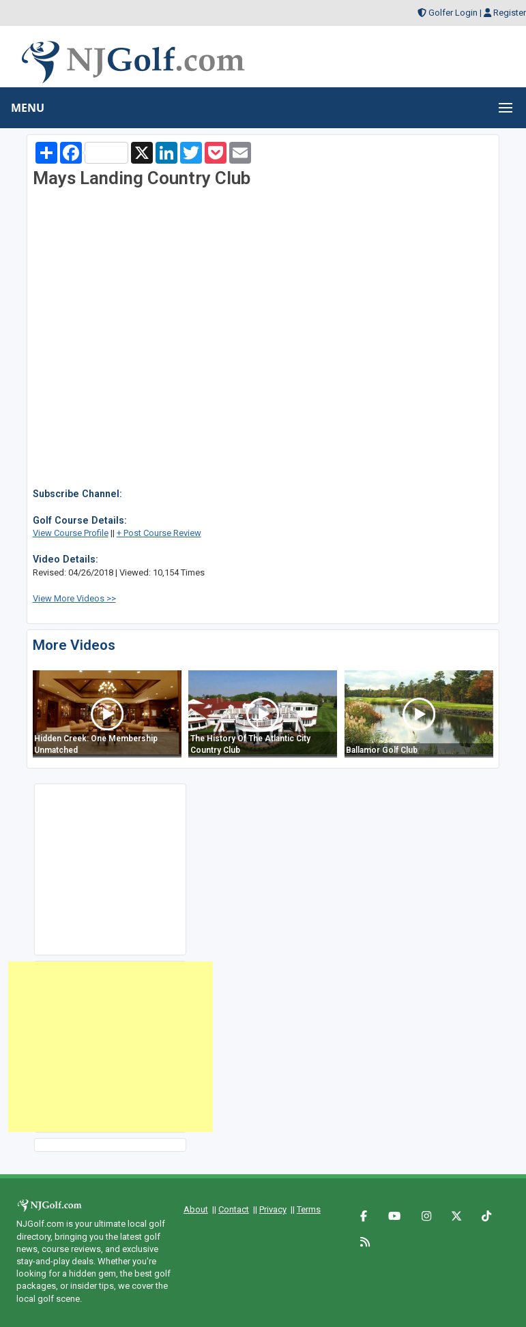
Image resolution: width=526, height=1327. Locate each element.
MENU (27, 107)
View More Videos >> (74, 598)
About (196, 1209)
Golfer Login (453, 13)
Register (509, 13)
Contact (233, 1209)
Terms (309, 1209)
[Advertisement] (110, 1046)
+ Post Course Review (159, 533)
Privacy (273, 1209)
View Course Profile (70, 533)
